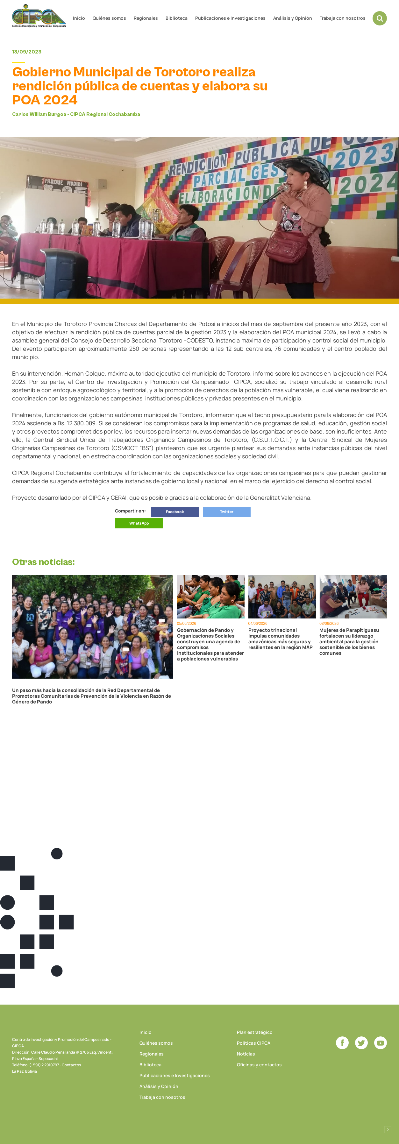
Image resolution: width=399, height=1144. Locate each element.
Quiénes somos (109, 18)
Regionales (146, 18)
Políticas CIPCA (253, 1043)
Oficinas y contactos (259, 1065)
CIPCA (39, 16)
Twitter (226, 511)
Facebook (175, 511)
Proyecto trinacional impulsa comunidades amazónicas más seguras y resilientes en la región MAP (280, 638)
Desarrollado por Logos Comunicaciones (388, 1130)
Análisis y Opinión (292, 18)
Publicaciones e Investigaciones (230, 18)
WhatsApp (139, 523)
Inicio (79, 18)
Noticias (246, 1054)
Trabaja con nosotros (343, 18)
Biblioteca (177, 18)
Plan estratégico (255, 1032)
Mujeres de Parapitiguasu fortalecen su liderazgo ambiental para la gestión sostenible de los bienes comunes (349, 641)
